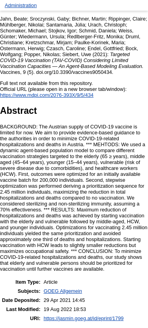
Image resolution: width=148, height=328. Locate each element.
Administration (21, 5)
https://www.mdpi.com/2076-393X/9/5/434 (47, 95)
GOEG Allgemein (62, 291)
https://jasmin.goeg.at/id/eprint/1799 (83, 318)
